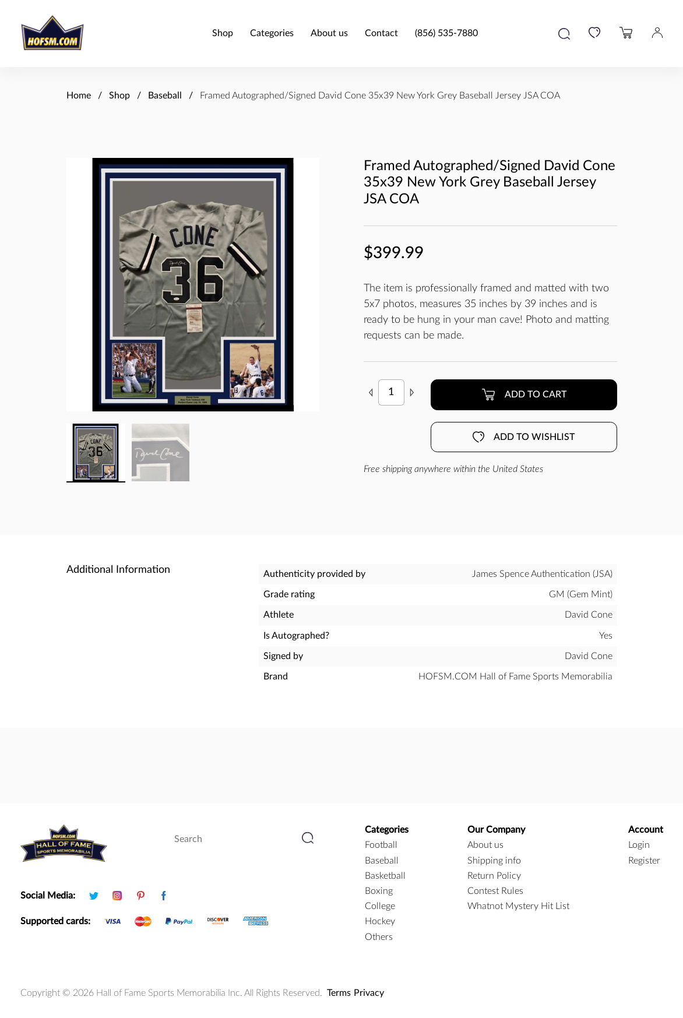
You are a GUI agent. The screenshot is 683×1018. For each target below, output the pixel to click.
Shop (222, 33)
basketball (385, 875)
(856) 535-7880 (446, 33)
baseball (382, 860)
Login (639, 845)
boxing (379, 891)
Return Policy (494, 875)
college (380, 906)
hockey (380, 921)
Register (644, 860)
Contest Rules (495, 891)
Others (379, 937)
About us (329, 33)
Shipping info (494, 860)
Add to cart (523, 394)
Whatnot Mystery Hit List (518, 906)
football (381, 845)
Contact (381, 33)
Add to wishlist (524, 437)
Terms (339, 993)
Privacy (369, 993)
